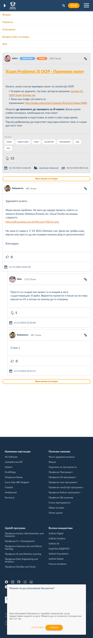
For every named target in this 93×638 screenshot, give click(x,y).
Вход (74, 6)
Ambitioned (11, 492)
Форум (6, 14)
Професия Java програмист (63, 482)
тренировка (64, 142)
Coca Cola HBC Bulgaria (17, 482)
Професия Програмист (61, 472)
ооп (8, 148)
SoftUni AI (54, 544)
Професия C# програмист (62, 477)
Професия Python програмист (64, 492)
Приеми (54, 627)
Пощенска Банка (14, 477)
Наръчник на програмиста (63, 467)
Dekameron (17, 188)
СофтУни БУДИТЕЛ (59, 549)
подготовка (23, 142)
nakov (15, 58)
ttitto (19, 279)
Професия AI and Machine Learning (23, 554)
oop (77, 142)
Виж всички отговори (46, 179)
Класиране (8, 29)
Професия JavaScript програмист (66, 487)
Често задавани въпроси (62, 457)
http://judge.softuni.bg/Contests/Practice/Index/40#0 (56, 103)
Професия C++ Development (20, 541)
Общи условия (56, 508)
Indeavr (8, 467)
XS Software (11, 457)
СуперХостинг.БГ (14, 462)
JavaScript (49, 142)
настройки (37, 627)
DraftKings (10, 472)
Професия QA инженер (61, 498)
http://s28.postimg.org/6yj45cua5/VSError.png (32, 222)
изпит (9, 142)
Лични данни (56, 513)
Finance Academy (57, 564)
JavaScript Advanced (48, 168)
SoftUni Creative (57, 539)
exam (36, 142)
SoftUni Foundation (59, 554)
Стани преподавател (60, 503)
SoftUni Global (56, 559)
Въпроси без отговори (15, 37)
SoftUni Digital (56, 533)
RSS (4, 44)
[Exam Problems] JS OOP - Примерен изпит (45, 72)
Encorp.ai (9, 498)
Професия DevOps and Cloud (20, 567)
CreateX (9, 487)
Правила (7, 22)
